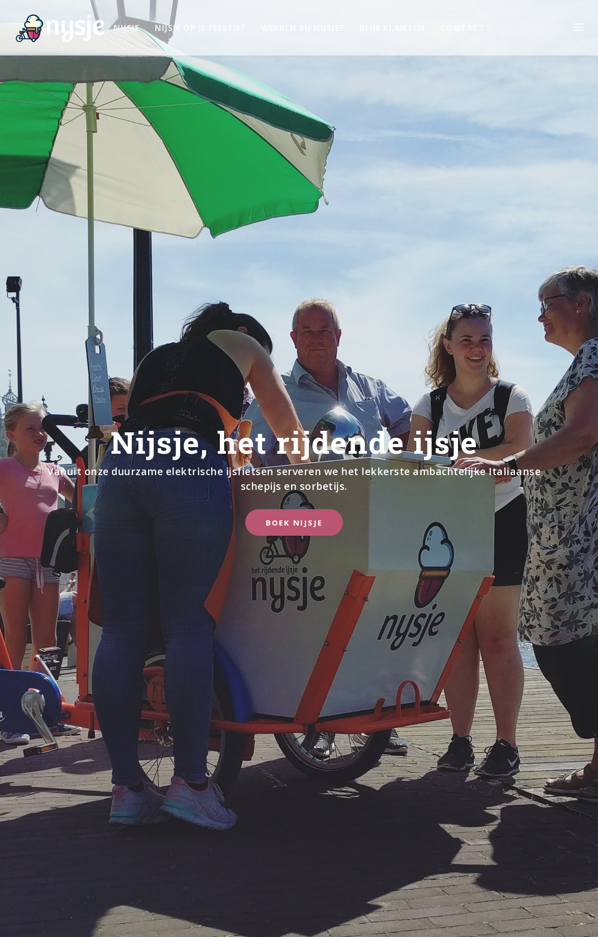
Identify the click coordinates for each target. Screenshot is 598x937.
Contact (462, 28)
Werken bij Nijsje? (302, 28)
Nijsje (126, 28)
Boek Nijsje (294, 522)
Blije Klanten (392, 28)
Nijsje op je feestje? (200, 28)
